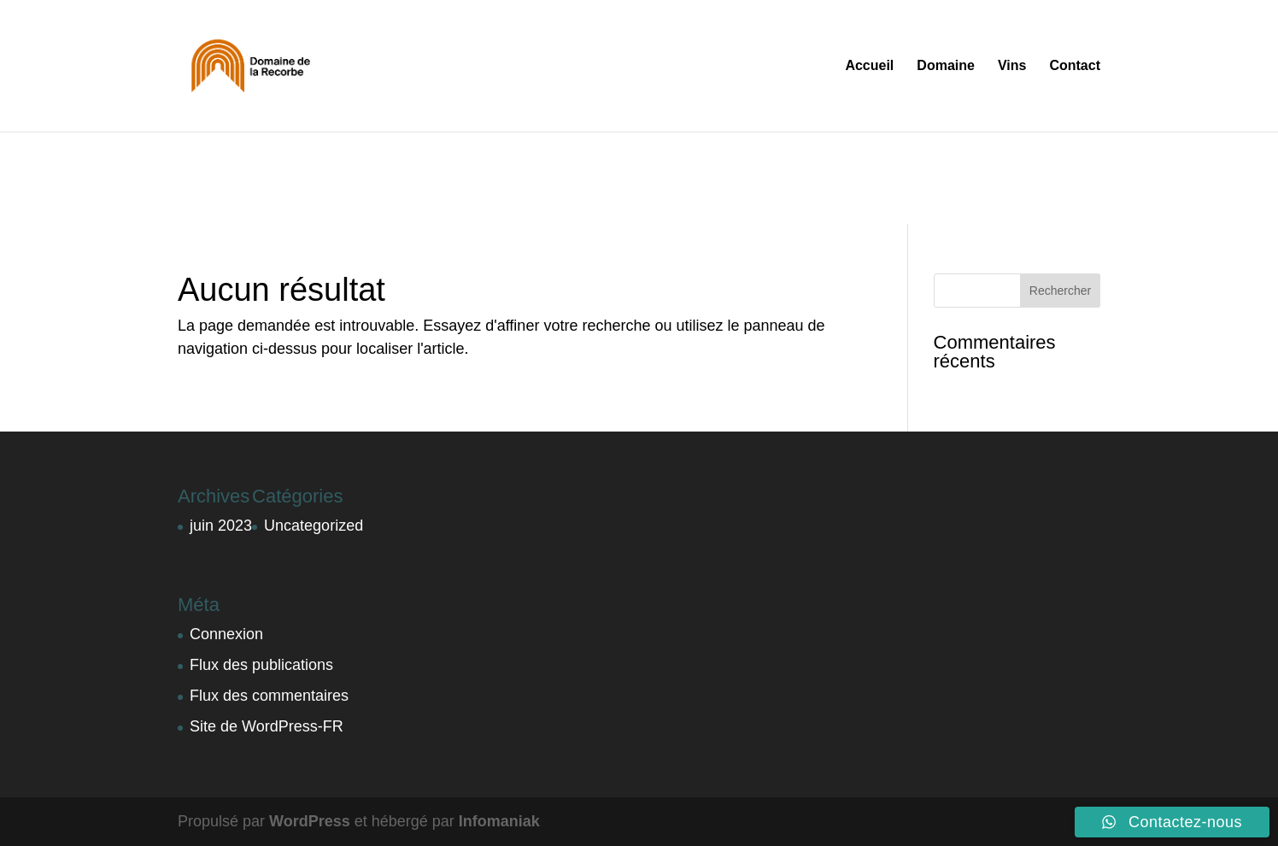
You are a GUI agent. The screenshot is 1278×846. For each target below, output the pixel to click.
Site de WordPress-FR (266, 726)
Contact (1074, 66)
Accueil (869, 66)
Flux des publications (261, 664)
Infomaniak (499, 821)
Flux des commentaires (269, 695)
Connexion (226, 634)
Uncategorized (313, 525)
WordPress (309, 821)
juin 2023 (221, 525)
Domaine (946, 66)
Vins (1012, 66)
